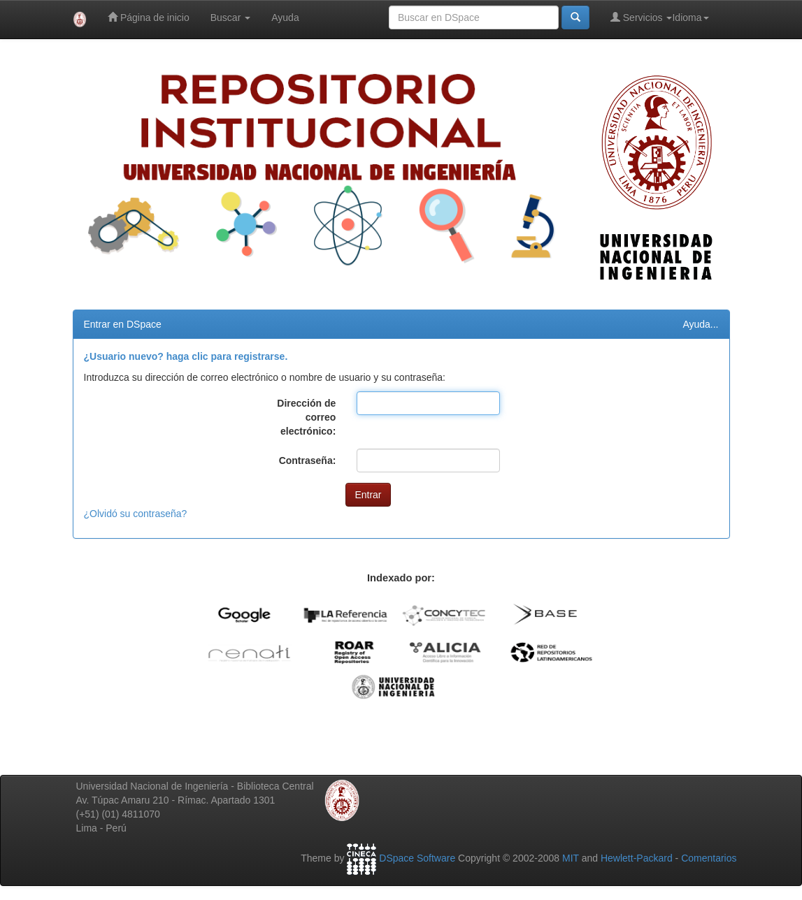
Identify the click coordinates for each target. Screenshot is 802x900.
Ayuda (285, 17)
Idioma (690, 17)
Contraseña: (307, 460)
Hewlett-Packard (637, 858)
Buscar (230, 17)
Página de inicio (148, 17)
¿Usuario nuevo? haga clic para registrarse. (186, 356)
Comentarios (708, 858)
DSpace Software (417, 858)
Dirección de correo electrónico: (306, 417)
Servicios (641, 17)
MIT (570, 858)
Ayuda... (700, 324)
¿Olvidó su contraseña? (135, 513)
